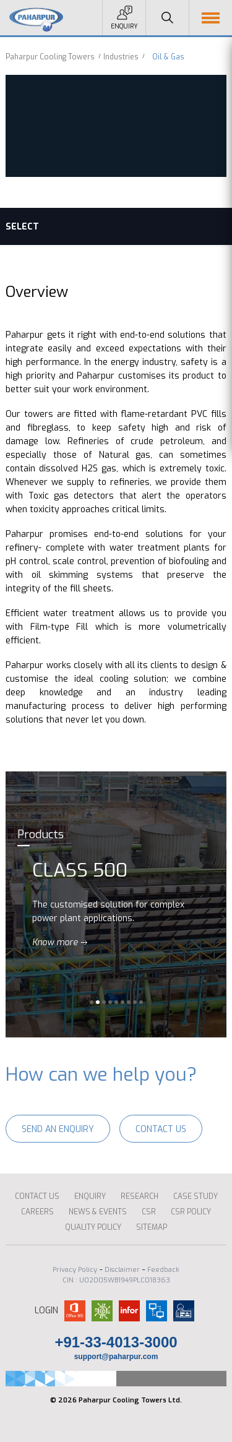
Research (139, 1196)
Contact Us (160, 1129)
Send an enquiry (58, 1129)
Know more (55, 942)
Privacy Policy (75, 1269)
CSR (149, 1212)
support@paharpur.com (116, 1356)
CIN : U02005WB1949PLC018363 (116, 1280)
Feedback (163, 1269)
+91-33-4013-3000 (115, 1342)
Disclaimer (122, 1269)
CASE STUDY (195, 1196)
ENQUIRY (90, 1196)
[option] (116, 904)
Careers (37, 1212)
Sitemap (151, 1227)
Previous (17, 904)
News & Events (98, 1212)
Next (215, 904)
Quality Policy (93, 1227)
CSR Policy (191, 1212)
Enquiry (124, 26)
